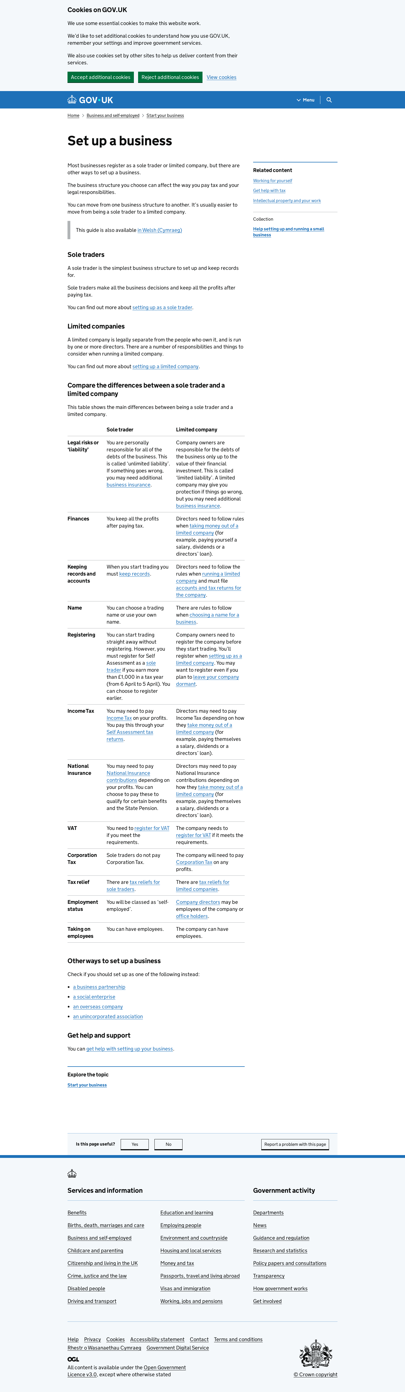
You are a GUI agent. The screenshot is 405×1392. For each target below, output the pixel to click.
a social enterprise (94, 996)
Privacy (92, 1339)
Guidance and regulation (281, 1238)
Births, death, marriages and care (106, 1225)
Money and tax (177, 1263)
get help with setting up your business (129, 1048)
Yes (140, 1144)
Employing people (180, 1225)
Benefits (77, 1212)
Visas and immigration (185, 1288)
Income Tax (119, 718)
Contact (199, 1339)
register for (151, 828)
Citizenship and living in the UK (103, 1263)
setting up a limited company (165, 366)
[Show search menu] (329, 99)
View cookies (222, 77)
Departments (268, 1212)
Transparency (269, 1276)
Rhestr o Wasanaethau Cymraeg (104, 1348)
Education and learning (186, 1212)
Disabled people (86, 1288)
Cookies (115, 1339)
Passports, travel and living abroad (200, 1276)
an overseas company (98, 1006)
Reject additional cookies (170, 77)
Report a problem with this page (295, 1144)
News (260, 1225)
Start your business (165, 115)
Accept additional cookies (100, 77)
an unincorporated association (108, 1016)
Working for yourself (272, 180)
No (174, 1144)
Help (73, 1339)
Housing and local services (190, 1250)
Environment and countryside (194, 1238)
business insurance (128, 484)
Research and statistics (280, 1250)
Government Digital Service (178, 1348)
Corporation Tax (194, 862)
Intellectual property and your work (287, 200)
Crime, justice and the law (97, 1276)
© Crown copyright (316, 1374)
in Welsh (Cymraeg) (160, 230)
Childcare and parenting (95, 1250)
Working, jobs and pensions (191, 1301)
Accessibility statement (157, 1339)
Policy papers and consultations (290, 1263)
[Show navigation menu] (305, 99)
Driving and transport (92, 1301)
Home (73, 115)
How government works (280, 1288)
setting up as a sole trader (162, 307)
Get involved (267, 1301)
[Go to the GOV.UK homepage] (90, 100)
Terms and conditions (238, 1339)
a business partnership (99, 987)
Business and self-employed (113, 115)
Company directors (198, 902)
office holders (192, 916)
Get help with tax (269, 190)
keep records (134, 574)
